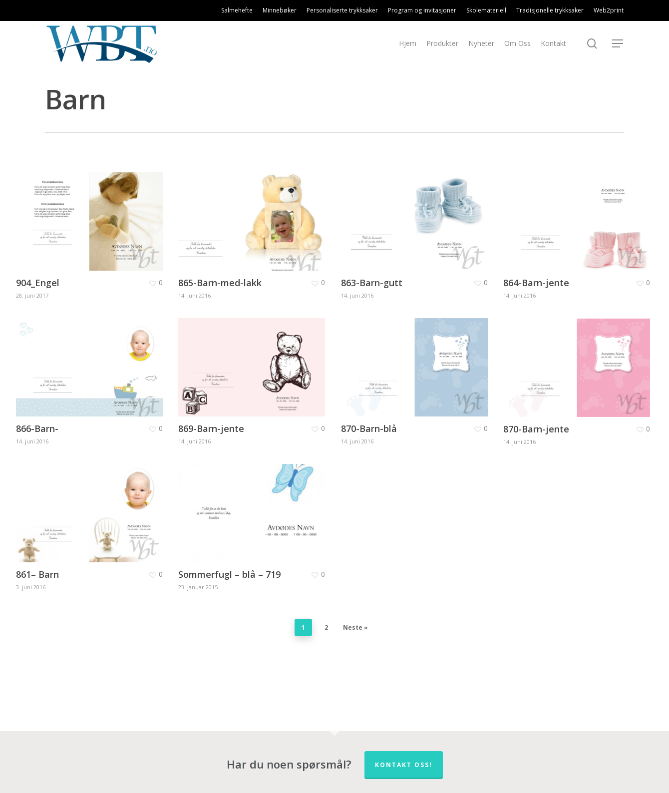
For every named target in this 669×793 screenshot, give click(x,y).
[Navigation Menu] (618, 43)
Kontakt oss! (403, 765)
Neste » (355, 627)
